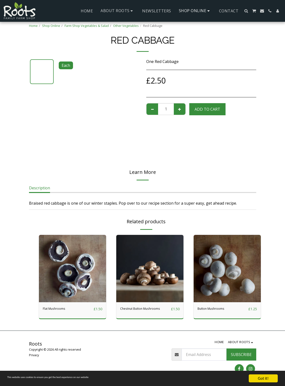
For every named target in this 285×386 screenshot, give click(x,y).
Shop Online (51, 25)
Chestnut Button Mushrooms (135, 311)
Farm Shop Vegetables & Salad (87, 25)
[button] (117, 11)
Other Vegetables (126, 25)
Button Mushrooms (215, 309)
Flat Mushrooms (58, 309)
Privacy (34, 355)
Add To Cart (207, 109)
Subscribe (241, 354)
